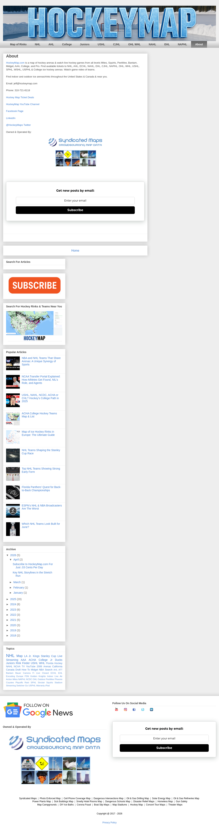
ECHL (53, 673)
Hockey (58, 663)
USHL (101, 44)
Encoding (10, 676)
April (16, 559)
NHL (37, 44)
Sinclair (41, 682)
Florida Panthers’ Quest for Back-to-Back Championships (41, 489)
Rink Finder (23, 663)
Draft (18, 669)
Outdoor (41, 679)
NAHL (152, 44)
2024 (13, 604)
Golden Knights (38, 676)
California (57, 666)
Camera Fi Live (31, 673)
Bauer (18, 673)
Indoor (50, 676)
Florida (49, 663)
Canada (10, 669)
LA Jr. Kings (32, 656)
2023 (13, 609)
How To (26, 669)
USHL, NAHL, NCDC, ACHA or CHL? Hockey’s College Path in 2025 (40, 398)
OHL (35, 679)
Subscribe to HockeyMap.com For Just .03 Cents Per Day (33, 566)
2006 (39, 666)
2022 (13, 614)
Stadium (58, 682)
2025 (13, 599)
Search (48, 669)
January (18, 592)
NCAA (17, 666)
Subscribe (75, 210)
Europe (19, 676)
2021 (13, 619)
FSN (27, 676)
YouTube (31, 666)
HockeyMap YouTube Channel (22, 104)
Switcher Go (22, 685)
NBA (41, 669)
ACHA (32, 659)
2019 (13, 630)
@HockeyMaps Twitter (18, 125)
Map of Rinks (18, 44)
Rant (27, 682)
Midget (34, 669)
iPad (47, 685)
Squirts (49, 682)
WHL (42, 663)
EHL (167, 44)
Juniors (85, 44)
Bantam (9, 673)
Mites (15, 679)
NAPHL (182, 44)
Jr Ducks (56, 659)
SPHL (33, 682)
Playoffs (19, 682)
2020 (13, 625)
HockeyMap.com (15, 62)
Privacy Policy (109, 822)
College (67, 44)
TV (23, 666)
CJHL (116, 44)
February (19, 587)
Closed (45, 673)
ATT (60, 670)
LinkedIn (10, 118)
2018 (13, 635)
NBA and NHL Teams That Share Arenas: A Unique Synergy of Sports (41, 361)
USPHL (32, 685)
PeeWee (50, 679)
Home (75, 250)
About (199, 44)
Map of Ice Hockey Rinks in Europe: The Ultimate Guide (38, 433)
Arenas (47, 666)
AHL (51, 44)
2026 (13, 555)
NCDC (29, 679)
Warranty (40, 685)
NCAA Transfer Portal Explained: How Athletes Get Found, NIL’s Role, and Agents (41, 379)
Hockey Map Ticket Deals (20, 97)
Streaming (11, 685)
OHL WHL (134, 44)
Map (19, 656)
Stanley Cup (48, 656)
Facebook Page (14, 111)
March (17, 582)
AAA (23, 659)
